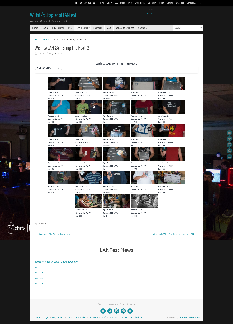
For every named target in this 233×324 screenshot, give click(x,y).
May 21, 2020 (55, 53)
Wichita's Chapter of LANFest (53, 15)
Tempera (183, 317)
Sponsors (152, 3)
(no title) (39, 267)
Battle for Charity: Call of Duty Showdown (56, 261)
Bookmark (43, 223)
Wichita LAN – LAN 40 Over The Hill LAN (175, 234)
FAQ (130, 3)
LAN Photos (140, 3)
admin (41, 53)
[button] (48, 68)
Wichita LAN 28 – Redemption (53, 234)
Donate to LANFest (175, 3)
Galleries (45, 39)
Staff (161, 3)
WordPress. (194, 317)
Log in (149, 13)
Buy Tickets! (120, 3)
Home (101, 3)
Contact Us (191, 3)
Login (109, 3)
